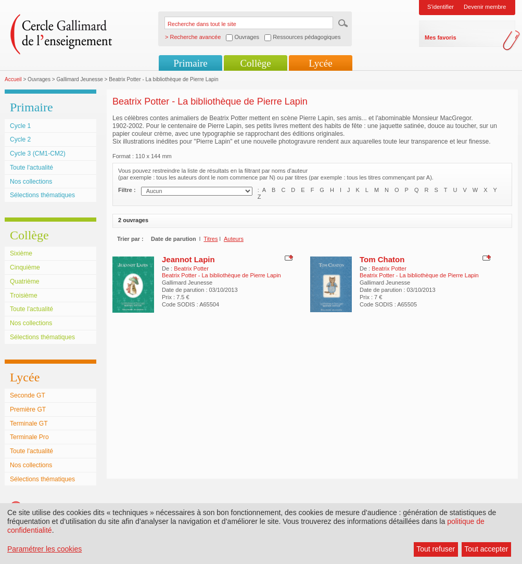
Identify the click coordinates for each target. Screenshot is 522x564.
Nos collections (31, 181)
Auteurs (234, 239)
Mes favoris (440, 37)
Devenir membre (485, 7)
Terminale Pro (29, 437)
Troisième (23, 295)
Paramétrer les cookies (44, 549)
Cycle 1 (20, 126)
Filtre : (127, 190)
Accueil (13, 79)
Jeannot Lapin (188, 259)
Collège (255, 63)
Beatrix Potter (191, 268)
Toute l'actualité (31, 167)
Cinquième (25, 267)
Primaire (190, 63)
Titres (210, 239)
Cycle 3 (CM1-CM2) (38, 153)
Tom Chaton (382, 259)
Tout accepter (486, 549)
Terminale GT (29, 423)
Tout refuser (435, 549)
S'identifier (440, 7)
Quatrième (24, 281)
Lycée (320, 63)
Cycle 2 (20, 139)
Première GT (28, 409)
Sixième (21, 253)
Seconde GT (27, 395)
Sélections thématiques (42, 195)
